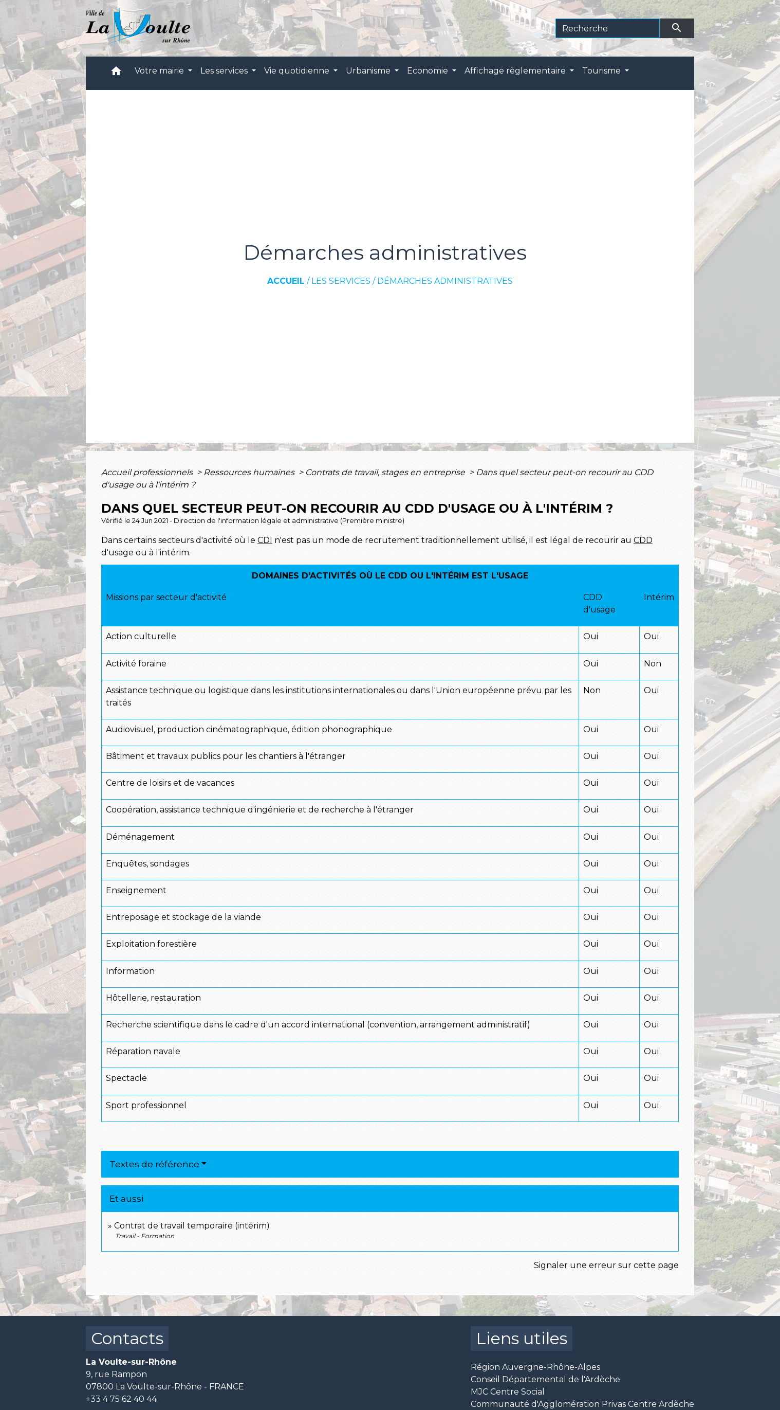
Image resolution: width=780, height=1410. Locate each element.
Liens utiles (521, 1338)
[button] (116, 73)
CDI (264, 540)
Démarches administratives (445, 281)
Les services (340, 281)
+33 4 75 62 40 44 (121, 1399)
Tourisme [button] (602, 71)
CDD (643, 540)
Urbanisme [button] (369, 71)
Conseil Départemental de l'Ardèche (545, 1379)
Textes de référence (154, 1164)
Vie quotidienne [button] (297, 71)
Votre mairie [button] (160, 71)
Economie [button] (428, 71)
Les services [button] (225, 71)
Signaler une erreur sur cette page (606, 1265)
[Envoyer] (677, 28)
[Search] (607, 28)
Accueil (286, 281)
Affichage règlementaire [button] (516, 71)
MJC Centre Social (508, 1392)
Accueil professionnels (148, 472)
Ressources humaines (249, 472)
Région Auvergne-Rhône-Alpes (535, 1367)
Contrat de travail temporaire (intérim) (192, 1226)
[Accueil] (138, 28)
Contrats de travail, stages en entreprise (386, 472)
